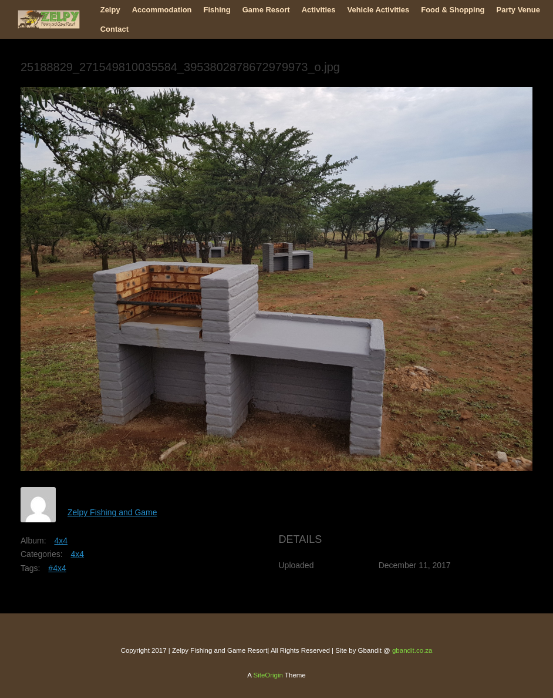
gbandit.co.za (412, 650)
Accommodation (162, 9)
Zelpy (110, 9)
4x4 (61, 540)
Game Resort (266, 9)
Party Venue (518, 9)
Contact (114, 29)
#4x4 (57, 568)
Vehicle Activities (378, 9)
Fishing (217, 9)
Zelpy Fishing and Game (112, 512)
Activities (319, 9)
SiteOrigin (268, 675)
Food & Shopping (452, 9)
